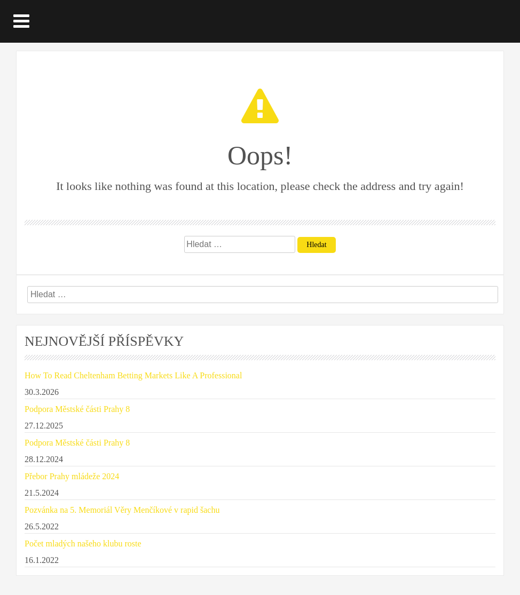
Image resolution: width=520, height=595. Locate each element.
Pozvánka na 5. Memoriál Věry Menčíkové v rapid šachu (122, 509)
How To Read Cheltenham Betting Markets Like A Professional (133, 375)
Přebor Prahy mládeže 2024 (72, 476)
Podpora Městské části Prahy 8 (77, 409)
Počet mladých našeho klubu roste (83, 543)
